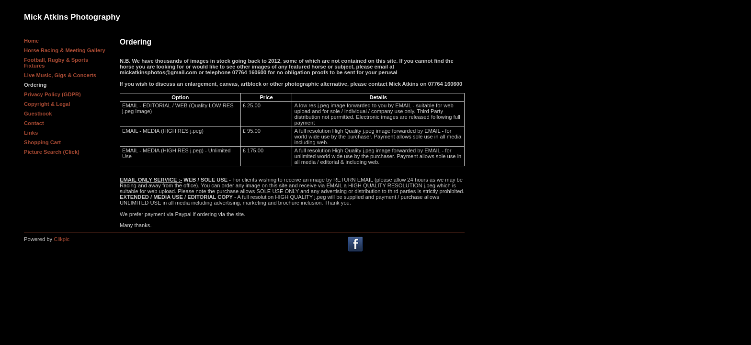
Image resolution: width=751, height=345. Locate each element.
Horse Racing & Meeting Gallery (64, 50)
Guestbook (38, 113)
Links (31, 133)
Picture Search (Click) (52, 152)
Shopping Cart (42, 142)
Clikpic (61, 239)
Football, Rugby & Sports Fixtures (56, 63)
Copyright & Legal (47, 104)
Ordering (35, 85)
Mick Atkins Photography (72, 17)
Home (31, 41)
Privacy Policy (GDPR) (52, 94)
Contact (34, 123)
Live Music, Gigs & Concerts (60, 75)
